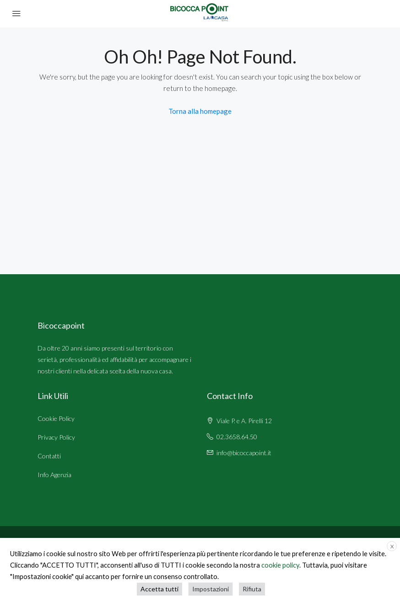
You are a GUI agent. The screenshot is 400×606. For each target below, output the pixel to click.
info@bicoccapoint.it (243, 453)
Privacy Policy (56, 437)
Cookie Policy (56, 418)
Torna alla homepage (200, 111)
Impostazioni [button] (210, 589)
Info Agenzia (54, 474)
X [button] (392, 546)
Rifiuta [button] (252, 589)
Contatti (49, 456)
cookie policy (280, 565)
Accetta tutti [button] (159, 589)
